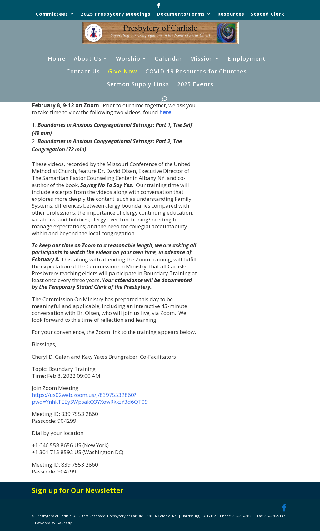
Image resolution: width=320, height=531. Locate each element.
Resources (231, 14)
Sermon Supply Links (138, 85)
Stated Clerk (267, 14)
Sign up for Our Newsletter (77, 490)
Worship (128, 59)
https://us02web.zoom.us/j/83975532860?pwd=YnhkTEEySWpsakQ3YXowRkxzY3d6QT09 (90, 398)
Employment (247, 59)
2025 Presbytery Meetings (116, 14)
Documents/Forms (181, 14)
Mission (201, 59)
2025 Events (195, 85)
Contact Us (83, 72)
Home (57, 59)
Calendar (168, 59)
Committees (52, 14)
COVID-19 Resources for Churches (196, 72)
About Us (88, 59)
